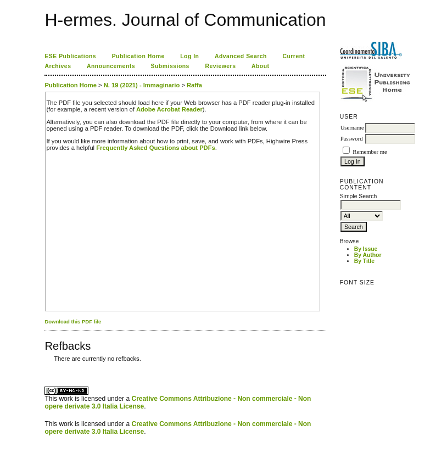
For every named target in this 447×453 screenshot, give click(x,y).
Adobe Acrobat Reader (169, 109)
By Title (364, 261)
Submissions (170, 66)
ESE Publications (70, 56)
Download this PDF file (72, 321)
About (261, 66)
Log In (189, 56)
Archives (57, 66)
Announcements (111, 66)
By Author (368, 255)
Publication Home (138, 56)
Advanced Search (241, 56)
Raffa (194, 85)
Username (352, 128)
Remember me (370, 152)
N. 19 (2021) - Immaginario (142, 85)
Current (293, 56)
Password (351, 139)
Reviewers (220, 66)
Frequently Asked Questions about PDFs (155, 147)
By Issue (366, 249)
